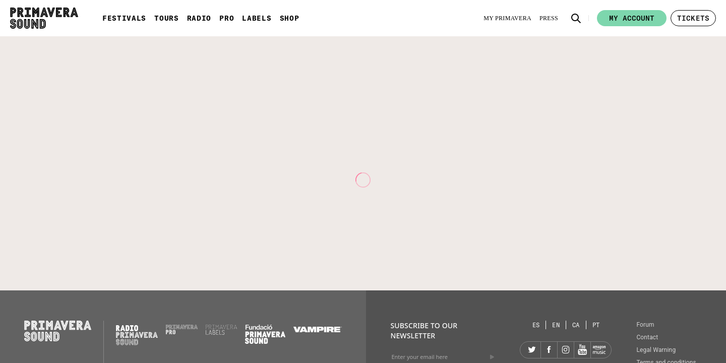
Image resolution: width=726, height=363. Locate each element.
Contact (647, 337)
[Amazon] (599, 350)
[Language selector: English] (556, 325)
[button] (576, 18)
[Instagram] (566, 350)
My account (631, 18)
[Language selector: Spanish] (536, 325)
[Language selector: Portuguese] (596, 325)
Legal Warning (656, 349)
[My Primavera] (507, 18)
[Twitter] (532, 350)
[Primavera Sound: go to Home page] (44, 18)
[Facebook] (549, 350)
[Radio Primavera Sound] (137, 335)
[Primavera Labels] (221, 332)
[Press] (548, 18)
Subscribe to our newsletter (423, 330)
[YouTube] (582, 350)
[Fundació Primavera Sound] (265, 341)
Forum (645, 324)
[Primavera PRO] (182, 332)
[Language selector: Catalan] (576, 325)
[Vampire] (317, 330)
